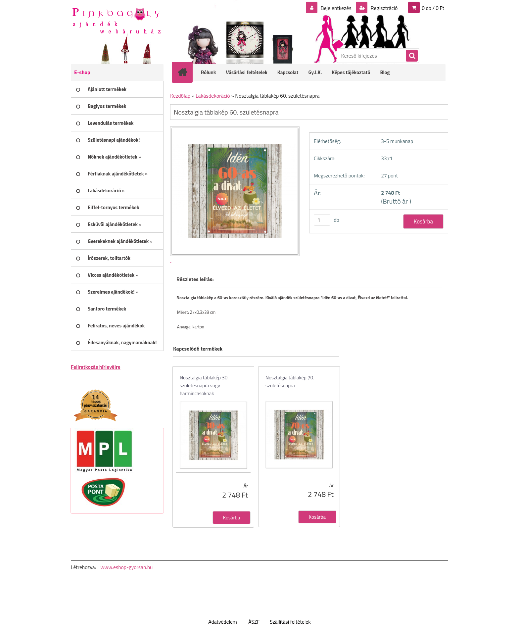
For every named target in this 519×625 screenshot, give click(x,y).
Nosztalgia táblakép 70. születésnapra (289, 381)
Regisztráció (383, 8)
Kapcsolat (288, 72)
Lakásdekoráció (213, 96)
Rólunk (208, 72)
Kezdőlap (180, 96)
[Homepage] (186, 72)
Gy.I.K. (315, 72)
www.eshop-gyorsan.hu (126, 567)
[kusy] (322, 220)
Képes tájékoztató (351, 72)
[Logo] (116, 20)
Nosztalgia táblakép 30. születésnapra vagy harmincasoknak (204, 385)
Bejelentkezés (336, 8)
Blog (385, 72)
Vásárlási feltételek (246, 72)
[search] (411, 56)
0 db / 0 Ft (433, 8)
